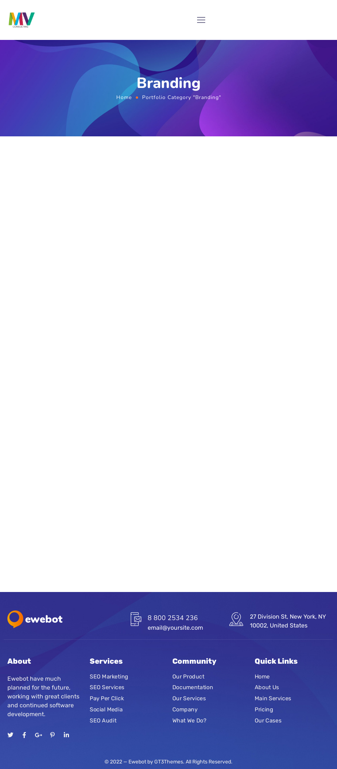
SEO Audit (103, 720)
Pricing (264, 709)
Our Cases (268, 720)
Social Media (106, 709)
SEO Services (107, 687)
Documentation (192, 687)
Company (184, 709)
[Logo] (21, 20)
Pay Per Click (107, 698)
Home (124, 97)
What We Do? (189, 720)
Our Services (189, 698)
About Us (267, 687)
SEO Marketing (109, 676)
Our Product (188, 676)
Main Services (273, 698)
